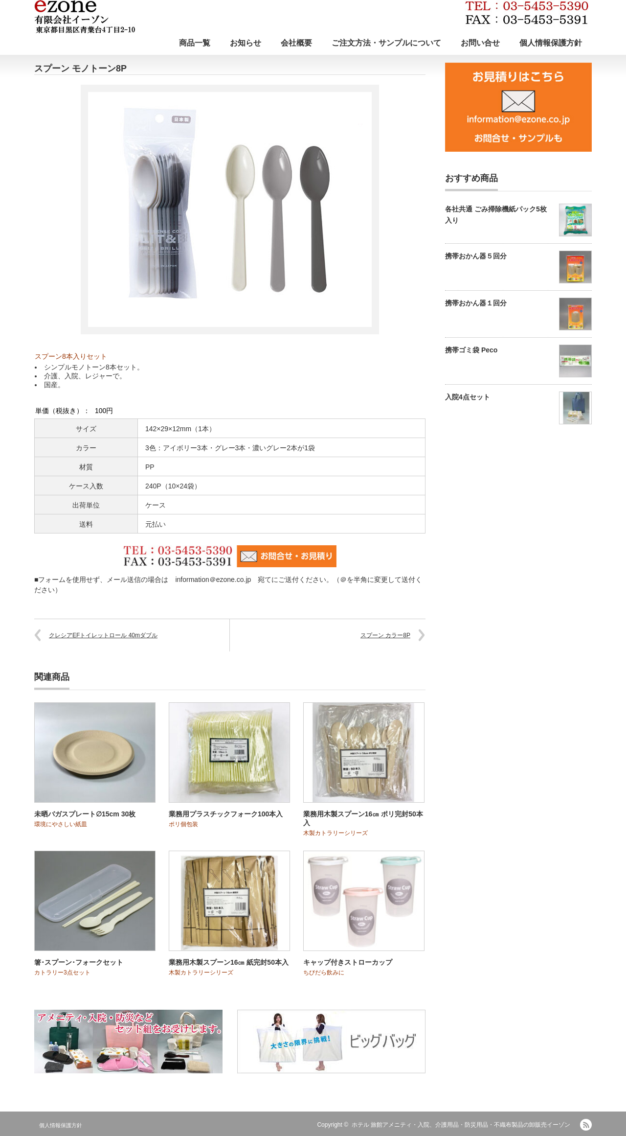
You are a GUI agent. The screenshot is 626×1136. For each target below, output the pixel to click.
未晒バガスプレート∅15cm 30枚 (84, 814)
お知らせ (245, 43)
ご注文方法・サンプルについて (386, 43)
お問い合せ (480, 43)
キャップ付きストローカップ (347, 962)
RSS (586, 1125)
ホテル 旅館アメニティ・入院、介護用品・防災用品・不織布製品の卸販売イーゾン (461, 1124)
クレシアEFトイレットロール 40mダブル (103, 635)
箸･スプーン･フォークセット (78, 962)
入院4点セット (467, 397)
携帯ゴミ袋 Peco (471, 350)
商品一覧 (194, 43)
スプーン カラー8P (385, 635)
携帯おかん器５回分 (476, 256)
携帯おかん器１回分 (476, 303)
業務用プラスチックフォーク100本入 (226, 814)
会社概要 (296, 43)
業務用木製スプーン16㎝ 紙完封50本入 (229, 962)
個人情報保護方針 (550, 43)
